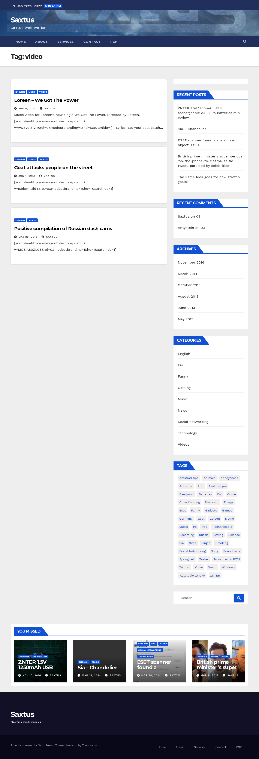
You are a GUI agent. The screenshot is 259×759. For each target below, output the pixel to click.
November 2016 (191, 262)
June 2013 (186, 308)
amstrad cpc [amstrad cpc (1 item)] (188, 478)
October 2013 (189, 285)
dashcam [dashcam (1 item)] (212, 502)
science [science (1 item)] (234, 535)
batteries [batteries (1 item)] (205, 494)
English (20, 92)
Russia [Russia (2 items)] (203, 535)
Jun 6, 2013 (27, 108)
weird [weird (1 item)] (212, 567)
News (182, 410)
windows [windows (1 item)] (228, 567)
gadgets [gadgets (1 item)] (211, 510)
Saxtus (22, 19)
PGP (113, 42)
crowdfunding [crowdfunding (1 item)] (189, 502)
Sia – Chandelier (192, 129)
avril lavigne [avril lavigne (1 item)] (217, 486)
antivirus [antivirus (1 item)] (185, 486)
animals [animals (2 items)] (210, 478)
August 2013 (188, 296)
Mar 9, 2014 (210, 675)
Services (65, 42)
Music (32, 92)
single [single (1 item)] (205, 543)
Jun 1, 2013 (26, 175)
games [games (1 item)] (227, 510)
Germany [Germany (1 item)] (185, 518)
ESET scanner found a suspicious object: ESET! (154, 670)
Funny (32, 159)
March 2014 (187, 274)
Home (20, 42)
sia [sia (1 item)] (181, 543)
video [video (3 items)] (199, 567)
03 (198, 216)
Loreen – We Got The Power (46, 100)
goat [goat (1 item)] (201, 518)
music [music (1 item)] (183, 526)
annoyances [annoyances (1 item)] (229, 478)
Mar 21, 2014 (91, 675)
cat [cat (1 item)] (219, 494)
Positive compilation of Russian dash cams (63, 228)
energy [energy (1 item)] (229, 502)
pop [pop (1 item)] (204, 526)
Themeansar (90, 745)
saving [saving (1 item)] (218, 535)
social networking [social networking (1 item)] (192, 551)
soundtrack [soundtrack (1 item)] (231, 551)
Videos (43, 92)
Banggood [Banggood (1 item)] (186, 494)
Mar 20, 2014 (151, 675)
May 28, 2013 (27, 236)
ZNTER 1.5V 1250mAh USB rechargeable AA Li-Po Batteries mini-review (210, 113)
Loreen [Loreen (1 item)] (215, 518)
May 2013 (185, 319)
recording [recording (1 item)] (186, 535)
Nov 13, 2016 (31, 675)
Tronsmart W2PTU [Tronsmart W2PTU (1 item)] (227, 559)
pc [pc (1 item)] (194, 526)
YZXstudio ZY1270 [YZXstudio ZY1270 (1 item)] (192, 575)
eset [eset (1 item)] (182, 510)
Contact (92, 42)
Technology (187, 433)
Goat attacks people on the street (53, 167)
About (41, 42)
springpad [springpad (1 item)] (186, 559)
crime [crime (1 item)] (231, 494)
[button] (245, 42)
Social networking (193, 422)
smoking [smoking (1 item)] (222, 543)
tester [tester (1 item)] (203, 559)
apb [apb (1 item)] (200, 486)
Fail (181, 365)
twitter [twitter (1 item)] (184, 567)
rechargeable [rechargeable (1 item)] (222, 526)
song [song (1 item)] (214, 551)
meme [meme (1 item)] (229, 518)
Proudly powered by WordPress (32, 745)
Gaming (184, 388)
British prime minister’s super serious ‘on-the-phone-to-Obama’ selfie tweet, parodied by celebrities (210, 161)
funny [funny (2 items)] (195, 510)
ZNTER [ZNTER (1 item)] (215, 575)
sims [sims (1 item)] (192, 543)
